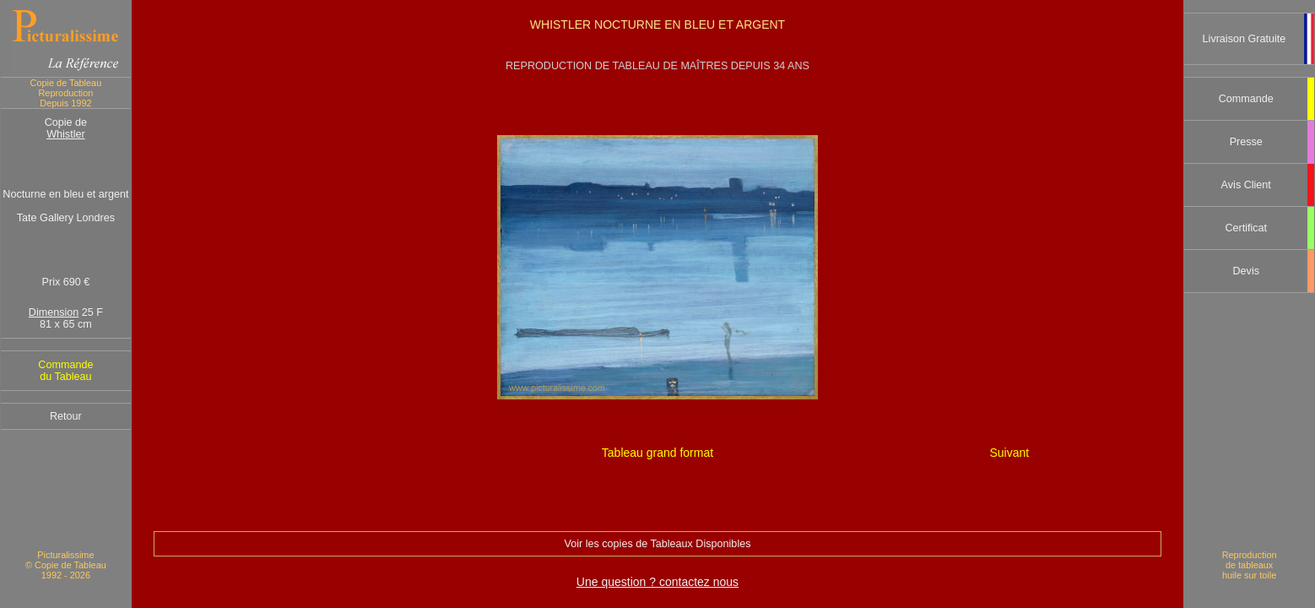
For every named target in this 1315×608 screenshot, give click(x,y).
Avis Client (1246, 185)
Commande (1246, 99)
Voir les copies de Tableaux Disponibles (657, 544)
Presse (1246, 142)
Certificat (1246, 228)
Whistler (65, 134)
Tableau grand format (657, 452)
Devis (1245, 271)
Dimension (54, 312)
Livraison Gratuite (1244, 39)
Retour (66, 416)
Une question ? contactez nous (657, 582)
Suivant (1010, 452)
